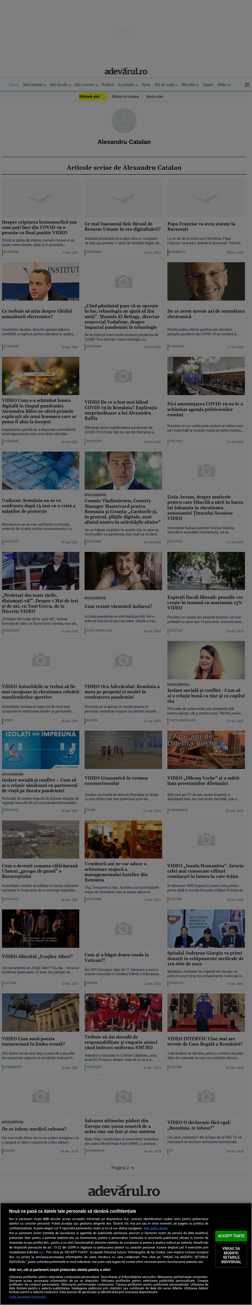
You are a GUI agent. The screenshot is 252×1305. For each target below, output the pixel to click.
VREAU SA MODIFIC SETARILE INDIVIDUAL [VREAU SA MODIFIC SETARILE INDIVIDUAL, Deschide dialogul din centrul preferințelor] (231, 1255)
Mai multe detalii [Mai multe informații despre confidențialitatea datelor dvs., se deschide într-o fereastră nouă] (156, 1228)
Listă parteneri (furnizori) (27, 1297)
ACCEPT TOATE (231, 1236)
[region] (126, 1254)
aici (41, 1252)
